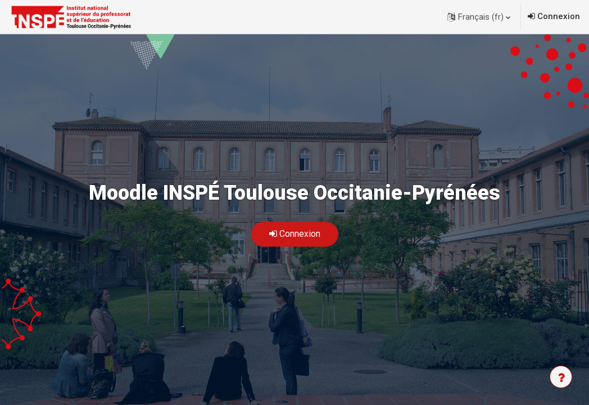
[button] (479, 17)
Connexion (558, 16)
